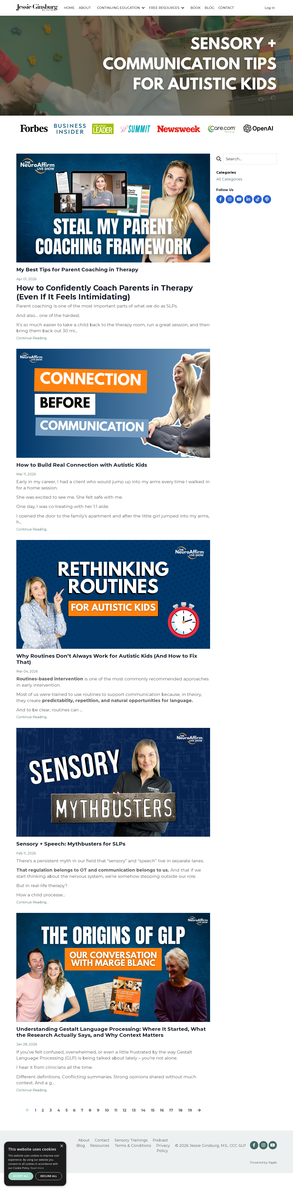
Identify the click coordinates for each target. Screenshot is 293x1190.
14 (143, 1127)
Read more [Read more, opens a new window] (37, 1168)
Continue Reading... (32, 340)
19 (194, 1127)
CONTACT (230, 8)
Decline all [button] (49, 1176)
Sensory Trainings (131, 1157)
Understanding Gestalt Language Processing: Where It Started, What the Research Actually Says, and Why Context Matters (113, 1044)
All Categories (231, 180)
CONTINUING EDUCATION (122, 8)
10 (104, 1127)
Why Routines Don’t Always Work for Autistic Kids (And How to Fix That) (106, 663)
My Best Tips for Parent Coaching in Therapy (88, 270)
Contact (102, 1157)
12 (124, 1127)
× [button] (61, 1146)
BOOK (199, 8)
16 (163, 1127)
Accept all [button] (21, 1176)
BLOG (213, 8)
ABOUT (85, 8)
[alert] (35, 1164)
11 (114, 1127)
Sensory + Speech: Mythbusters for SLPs (81, 850)
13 (134, 1127)
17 (174, 1127)
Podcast (160, 1157)
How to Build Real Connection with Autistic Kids (94, 467)
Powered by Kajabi (263, 1180)
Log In (269, 8)
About (84, 1157)
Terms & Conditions (133, 1162)
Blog (81, 1162)
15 (154, 1127)
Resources (99, 1162)
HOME (69, 8)
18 (184, 1127)
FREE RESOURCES (169, 8)
